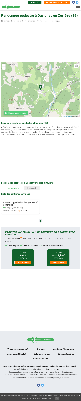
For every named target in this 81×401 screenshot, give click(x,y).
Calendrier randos (42, 354)
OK (57, 398)
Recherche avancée (17, 113)
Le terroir (32, 188)
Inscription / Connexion (63, 349)
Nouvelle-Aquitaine (29, 21)
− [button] (4, 68)
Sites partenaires (66, 354)
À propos (35, 2)
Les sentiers (13, 188)
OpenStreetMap (67, 116)
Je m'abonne (23, 262)
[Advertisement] (40, 42)
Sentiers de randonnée (12, 21)
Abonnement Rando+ (16, 354)
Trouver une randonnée (18, 349)
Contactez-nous (40, 359)
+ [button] (4, 65)
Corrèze (40, 21)
